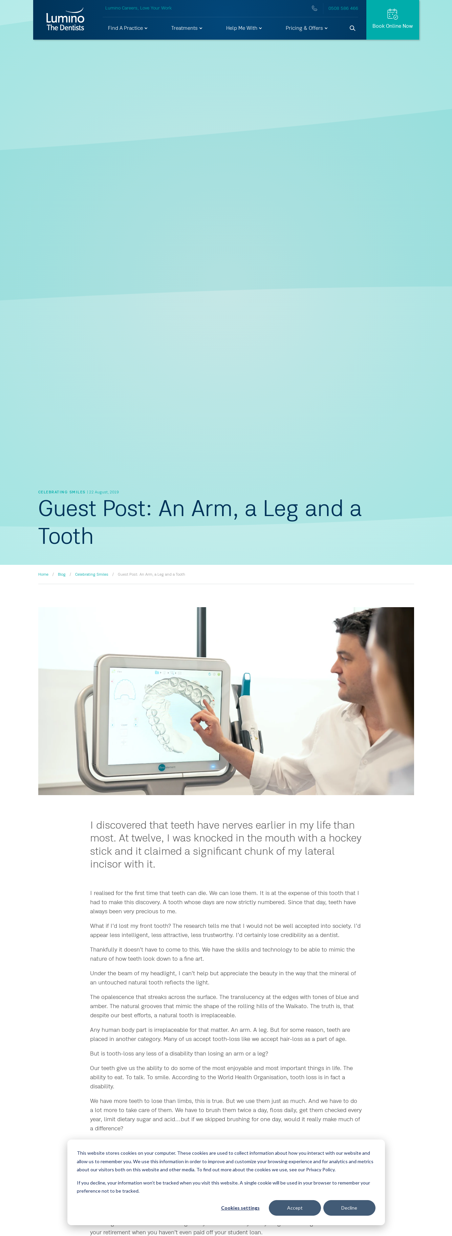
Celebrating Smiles (91, 575)
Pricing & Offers (307, 28)
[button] (128, 28)
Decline (349, 1208)
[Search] (352, 28)
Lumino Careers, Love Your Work (138, 8)
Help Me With (244, 28)
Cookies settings (240, 1208)
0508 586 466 (343, 8)
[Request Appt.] (392, 20)
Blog (62, 575)
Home (43, 575)
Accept (295, 1208)
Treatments (187, 28)
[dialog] (226, 1182)
